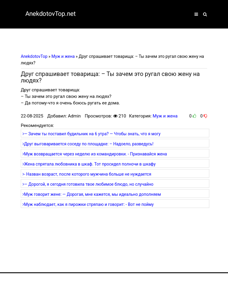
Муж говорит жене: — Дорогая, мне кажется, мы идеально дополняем (92, 194)
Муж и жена (165, 116)
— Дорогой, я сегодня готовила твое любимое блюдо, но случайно (88, 184)
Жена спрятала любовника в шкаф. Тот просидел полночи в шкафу (89, 164)
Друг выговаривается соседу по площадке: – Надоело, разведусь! (88, 143)
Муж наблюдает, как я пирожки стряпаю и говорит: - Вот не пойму (88, 204)
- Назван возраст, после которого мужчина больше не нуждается (87, 174)
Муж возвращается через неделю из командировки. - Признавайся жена (95, 154)
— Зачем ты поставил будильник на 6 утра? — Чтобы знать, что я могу (92, 133)
